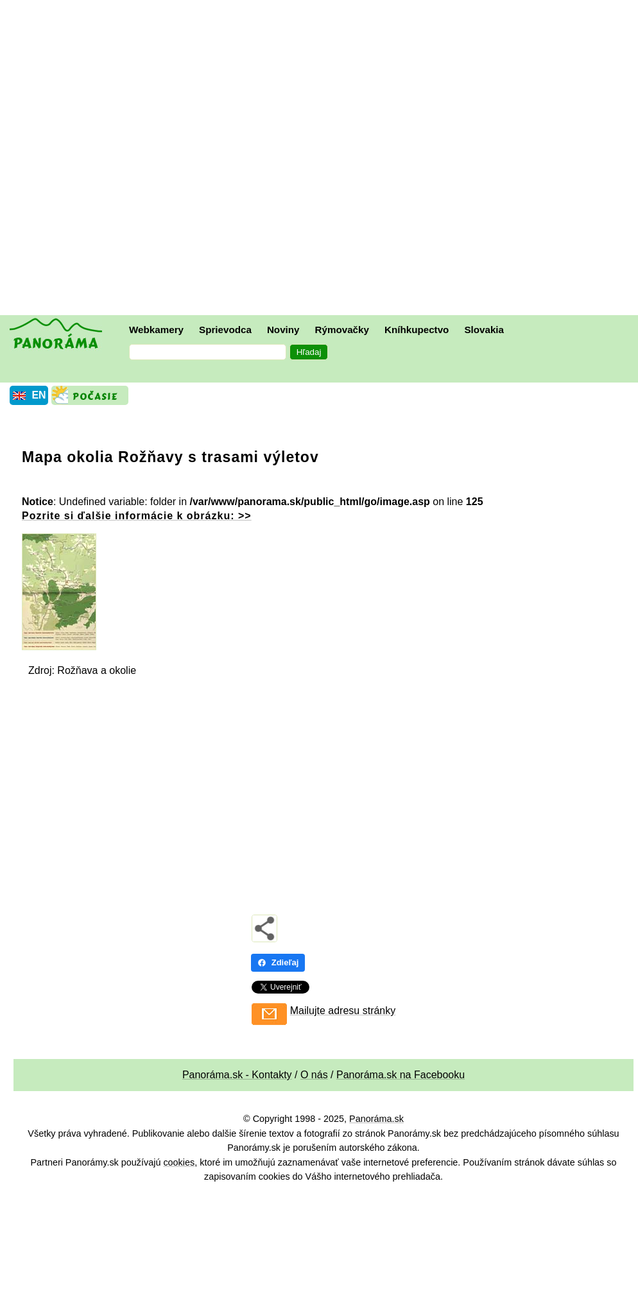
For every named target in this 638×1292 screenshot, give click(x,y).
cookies (178, 1162)
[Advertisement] (143, 159)
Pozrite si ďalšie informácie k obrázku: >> (137, 515)
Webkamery (156, 329)
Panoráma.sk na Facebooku (400, 1074)
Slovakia (484, 329)
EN (38, 395)
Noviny (283, 329)
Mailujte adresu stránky (343, 1010)
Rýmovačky (342, 329)
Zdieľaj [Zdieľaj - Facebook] (278, 962)
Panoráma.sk (376, 1119)
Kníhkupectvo (416, 329)
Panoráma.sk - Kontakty (237, 1074)
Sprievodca (225, 329)
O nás (314, 1074)
